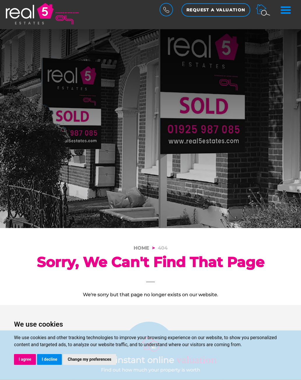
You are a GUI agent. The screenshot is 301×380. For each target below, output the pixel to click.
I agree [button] (25, 359)
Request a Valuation (215, 10)
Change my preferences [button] (89, 359)
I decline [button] (49, 359)
